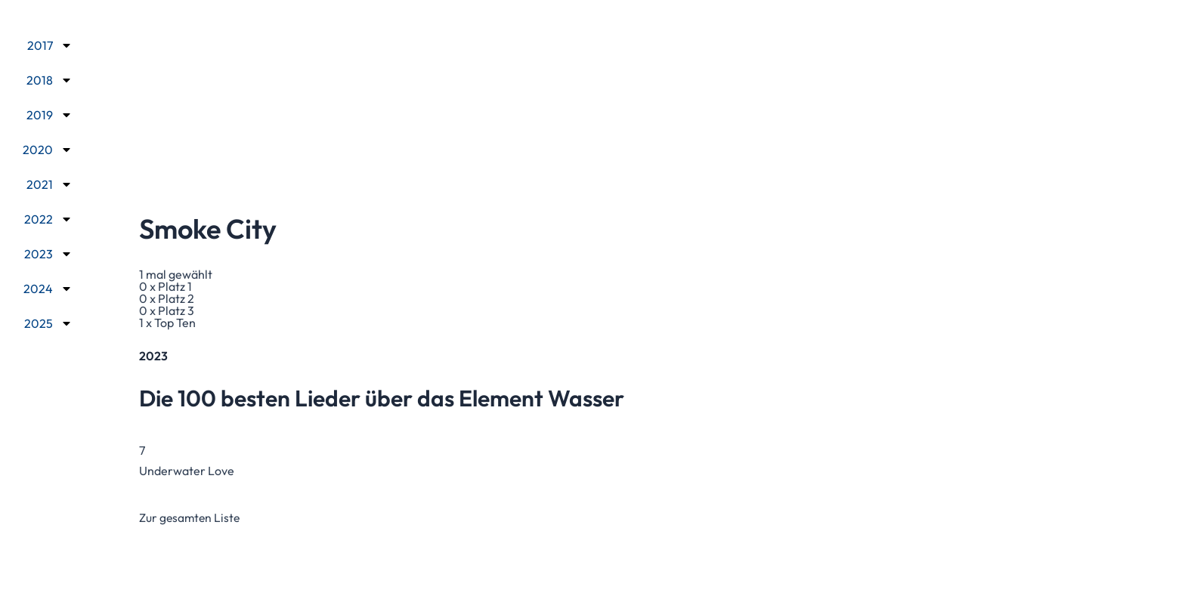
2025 (48, 322)
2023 (48, 253)
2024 (48, 287)
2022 (48, 218)
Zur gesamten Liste (191, 517)
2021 (49, 183)
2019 (49, 114)
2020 (48, 148)
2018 (49, 79)
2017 (50, 44)
